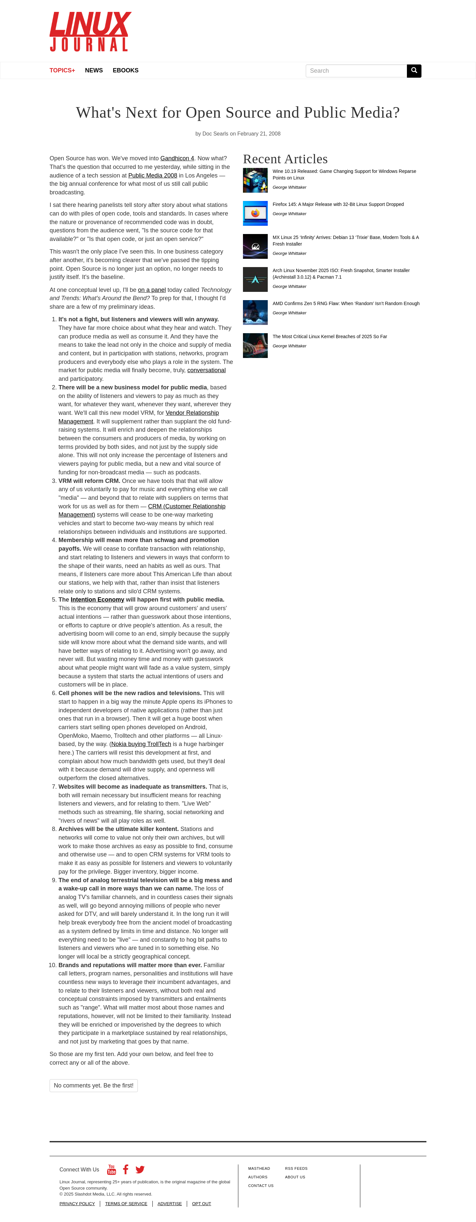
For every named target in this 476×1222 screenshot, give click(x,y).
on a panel (152, 290)
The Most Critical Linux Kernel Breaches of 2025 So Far (330, 336)
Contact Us (261, 1186)
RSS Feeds (296, 1168)
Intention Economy (97, 599)
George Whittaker (289, 187)
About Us (295, 1177)
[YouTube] (111, 1171)
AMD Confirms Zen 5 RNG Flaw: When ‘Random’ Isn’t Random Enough (346, 303)
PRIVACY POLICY (77, 1203)
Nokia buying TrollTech (141, 744)
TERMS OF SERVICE (126, 1203)
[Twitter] (140, 1171)
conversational (206, 370)
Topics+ (62, 70)
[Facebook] (126, 1171)
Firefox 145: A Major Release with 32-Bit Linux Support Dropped (338, 204)
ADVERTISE (170, 1203)
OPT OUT (201, 1203)
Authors (257, 1177)
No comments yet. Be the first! (94, 1085)
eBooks (126, 70)
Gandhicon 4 (177, 158)
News (94, 70)
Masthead (259, 1168)
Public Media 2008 (152, 175)
